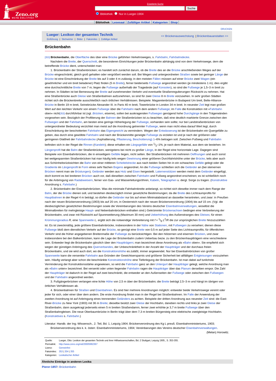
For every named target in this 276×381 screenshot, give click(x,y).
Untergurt (162, 264)
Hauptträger (172, 247)
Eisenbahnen (104, 290)
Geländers (123, 298)
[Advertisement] (256, 10)
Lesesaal (118, 22)
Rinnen (88, 145)
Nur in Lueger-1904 (129, 14)
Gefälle (115, 154)
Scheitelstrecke (126, 162)
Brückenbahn (67, 366)
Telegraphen (168, 180)
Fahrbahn (127, 109)
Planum (186, 268)
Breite (72, 61)
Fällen (157, 78)
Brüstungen (82, 171)
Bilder (80, 39)
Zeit (201, 104)
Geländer (191, 167)
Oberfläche (82, 57)
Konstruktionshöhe (114, 251)
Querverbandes (103, 247)
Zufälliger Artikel (138, 22)
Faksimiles (91, 39)
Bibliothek (104, 14)
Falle (178, 109)
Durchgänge (191, 113)
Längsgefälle (139, 145)
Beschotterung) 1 (144, 139)
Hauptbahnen (53, 197)
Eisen (136, 171)
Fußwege (155, 83)
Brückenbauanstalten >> (212, 36)
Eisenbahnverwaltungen (181, 206)
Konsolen (165, 87)
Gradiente (51, 167)
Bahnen (111, 117)
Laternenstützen (165, 171)
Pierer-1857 (49, 366)
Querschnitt (89, 61)
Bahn (74, 149)
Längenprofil (53, 149)
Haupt (89, 210)
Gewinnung (134, 158)
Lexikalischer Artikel (69, 355)
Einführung (52, 39)
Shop (174, 22)
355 (72, 351)
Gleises (204, 214)
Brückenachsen (172, 210)
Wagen (205, 78)
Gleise (82, 96)
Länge (219, 74)
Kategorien (160, 22)
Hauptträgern (124, 242)
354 (67, 351)
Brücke (112, 57)
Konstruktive (219, 180)
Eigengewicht (114, 130)
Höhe (109, 281)
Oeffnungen (197, 154)
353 (61, 351)
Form (85, 167)
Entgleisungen (203, 255)
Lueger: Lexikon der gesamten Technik (80, 35)
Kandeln (99, 145)
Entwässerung (168, 130)
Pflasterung (124, 139)
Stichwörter (67, 39)
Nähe (145, 225)
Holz (123, 171)
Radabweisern (83, 180)
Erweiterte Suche (155, 4)
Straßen (185, 74)
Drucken (226, 29)
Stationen (161, 225)
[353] (47, 57)
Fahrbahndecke (86, 139)
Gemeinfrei (64, 347)
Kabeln (154, 180)
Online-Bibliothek (20, 10)
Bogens (118, 167)
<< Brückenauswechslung (177, 36)
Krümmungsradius (56, 220)
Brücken (50, 171)
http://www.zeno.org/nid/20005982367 (78, 344)
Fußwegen (155, 113)
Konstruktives (54, 316)
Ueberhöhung (159, 214)
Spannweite (86, 220)
